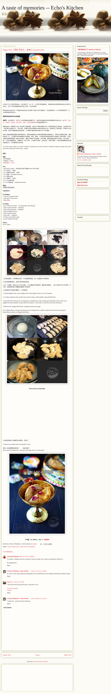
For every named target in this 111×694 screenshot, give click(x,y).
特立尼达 (19, 122)
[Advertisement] (36, 29)
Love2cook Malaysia (13, 556)
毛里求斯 (29, 122)
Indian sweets (24, 546)
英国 (24, 122)
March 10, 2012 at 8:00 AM (26, 556)
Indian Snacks (16, 546)
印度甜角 (46, 539)
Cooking (9, 590)
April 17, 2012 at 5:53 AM (17, 582)
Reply (8, 565)
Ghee (11, 163)
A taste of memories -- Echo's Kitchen (42, 8)
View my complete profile (84, 160)
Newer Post (7, 655)
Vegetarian (32, 546)
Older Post (67, 655)
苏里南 (8, 122)
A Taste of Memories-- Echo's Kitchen (18, 571)
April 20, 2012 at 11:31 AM (38, 598)
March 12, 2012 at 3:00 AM (38, 571)
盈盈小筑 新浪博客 (82, 182)
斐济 (35, 122)
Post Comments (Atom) (41, 661)
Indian (9, 546)
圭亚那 (13, 122)
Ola (8, 582)
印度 (65, 120)
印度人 (20, 120)
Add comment (7, 607)
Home (37, 655)
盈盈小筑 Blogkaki (82, 185)
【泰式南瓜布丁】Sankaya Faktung (89, 49)
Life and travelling (12, 588)
